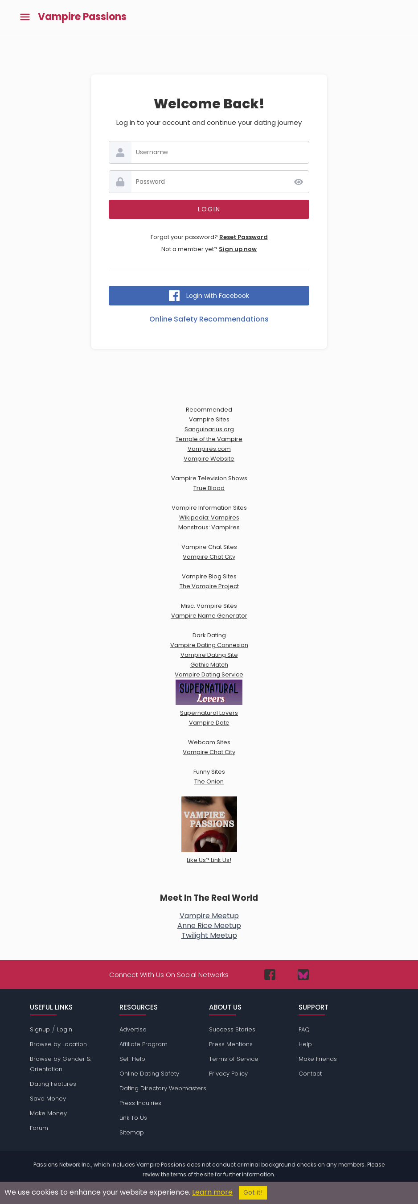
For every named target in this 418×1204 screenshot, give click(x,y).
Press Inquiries (140, 1103)
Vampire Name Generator (209, 615)
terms (178, 1174)
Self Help (132, 1059)
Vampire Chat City (209, 557)
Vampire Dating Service (209, 674)
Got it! (252, 1192)
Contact (310, 1073)
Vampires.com (209, 449)
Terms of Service (233, 1059)
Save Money (48, 1098)
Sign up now (238, 249)
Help (305, 1044)
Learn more (212, 1192)
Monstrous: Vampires (209, 527)
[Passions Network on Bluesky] (303, 974)
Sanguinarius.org (209, 429)
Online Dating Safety (149, 1073)
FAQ (304, 1029)
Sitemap (131, 1132)
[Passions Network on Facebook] (269, 974)
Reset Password (243, 237)
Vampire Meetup (209, 916)
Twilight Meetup (209, 935)
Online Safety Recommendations (209, 319)
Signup (40, 1029)
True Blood (209, 488)
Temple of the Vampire (209, 439)
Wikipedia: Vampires (209, 517)
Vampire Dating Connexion (209, 645)
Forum (39, 1128)
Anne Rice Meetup (209, 925)
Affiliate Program (143, 1044)
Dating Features (53, 1084)
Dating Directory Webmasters (162, 1088)
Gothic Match (209, 664)
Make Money (48, 1113)
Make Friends (318, 1059)
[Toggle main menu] (25, 17)
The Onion (209, 781)
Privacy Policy (228, 1073)
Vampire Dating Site (209, 655)
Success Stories (232, 1029)
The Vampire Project (209, 586)
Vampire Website (209, 458)
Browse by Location (58, 1044)
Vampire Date (209, 722)
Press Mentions (231, 1044)
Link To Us (133, 1117)
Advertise (133, 1029)
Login (64, 1029)
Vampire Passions (82, 17)
